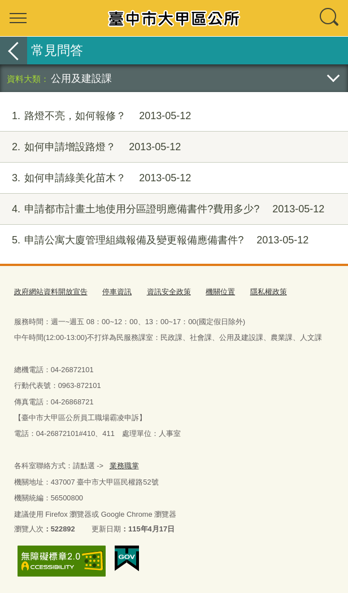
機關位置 (220, 291)
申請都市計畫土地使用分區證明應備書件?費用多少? (162, 209)
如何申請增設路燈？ (90, 147)
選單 (18, 18)
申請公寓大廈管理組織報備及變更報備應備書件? (154, 240)
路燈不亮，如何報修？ (95, 116)
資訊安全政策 (169, 291)
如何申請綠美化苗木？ (95, 178)
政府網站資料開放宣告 (51, 291)
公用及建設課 (81, 78)
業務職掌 (123, 465)
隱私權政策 (268, 291)
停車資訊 (117, 291)
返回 (13, 50)
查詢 (330, 18)
